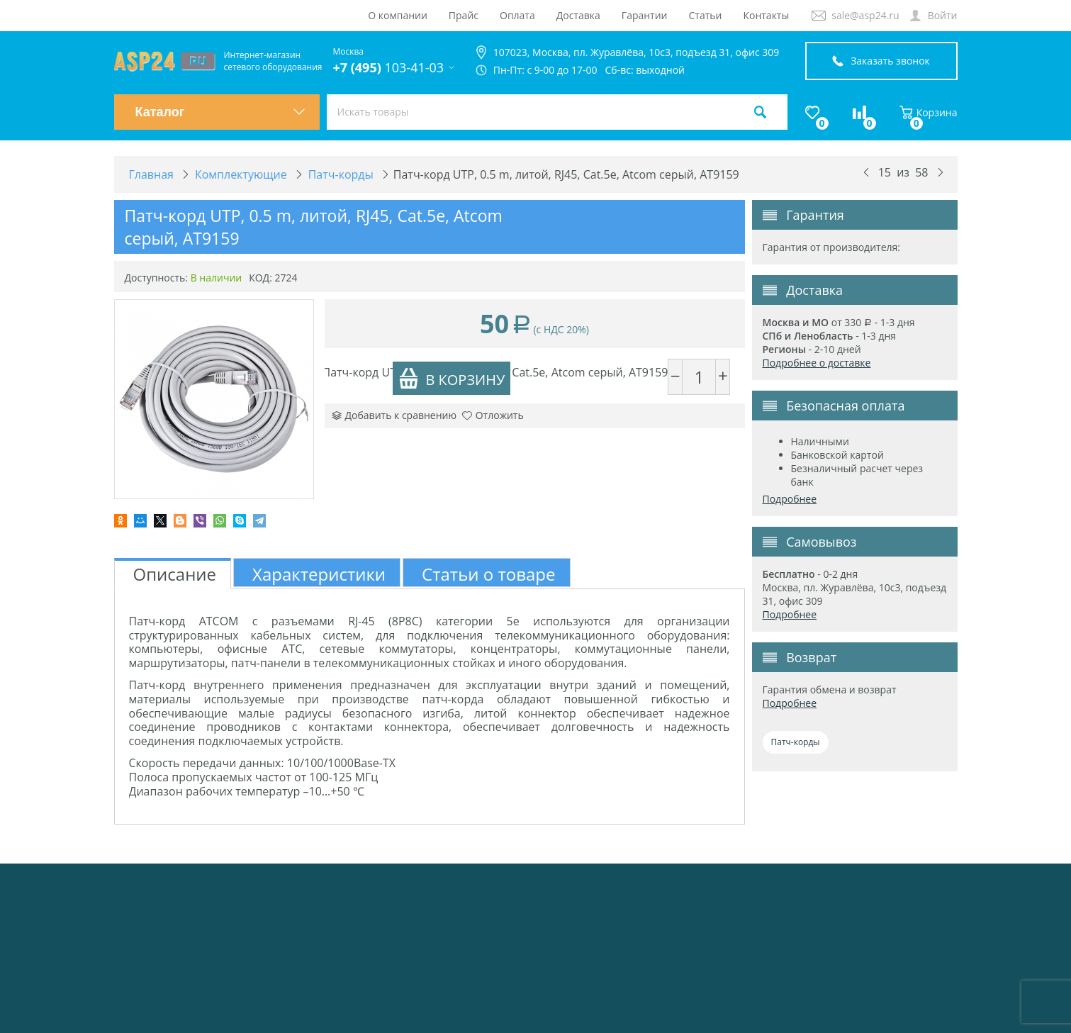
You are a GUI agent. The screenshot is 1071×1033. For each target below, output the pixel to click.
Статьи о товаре (488, 574)
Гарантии (645, 15)
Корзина (928, 112)
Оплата (517, 15)
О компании (397, 15)
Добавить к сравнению (394, 415)
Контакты (766, 15)
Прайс (463, 15)
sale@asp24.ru (865, 15)
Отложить (493, 415)
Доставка (578, 15)
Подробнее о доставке (817, 362)
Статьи (705, 15)
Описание (175, 574)
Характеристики (319, 574)
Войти (943, 15)
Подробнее (790, 499)
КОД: (260, 277)
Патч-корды (795, 742)
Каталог (220, 112)
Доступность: (157, 277)
